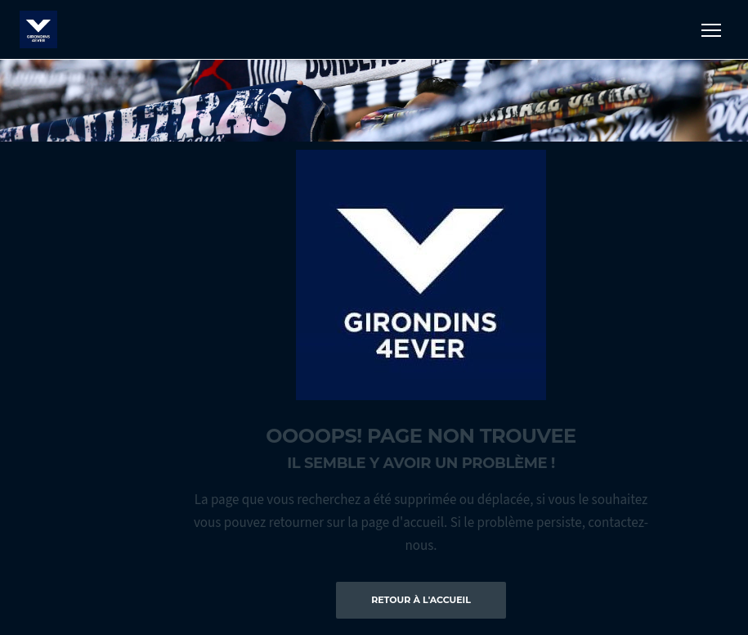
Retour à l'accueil (421, 600)
